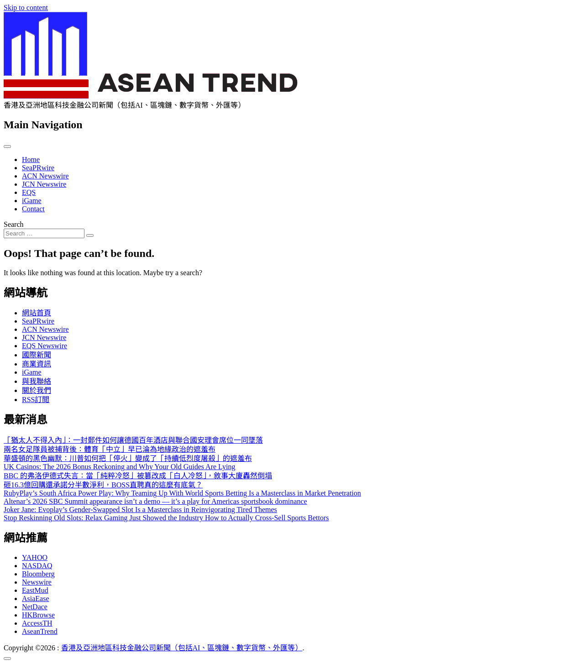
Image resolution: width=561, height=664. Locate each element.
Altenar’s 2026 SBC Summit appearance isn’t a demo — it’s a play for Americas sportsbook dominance (155, 501)
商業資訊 (36, 364)
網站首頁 (36, 313)
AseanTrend (40, 631)
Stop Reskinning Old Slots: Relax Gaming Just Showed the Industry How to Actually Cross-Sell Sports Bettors (166, 518)
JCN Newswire (44, 184)
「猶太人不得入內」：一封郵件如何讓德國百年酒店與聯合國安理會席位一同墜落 (133, 440)
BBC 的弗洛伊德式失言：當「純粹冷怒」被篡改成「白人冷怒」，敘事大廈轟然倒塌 (138, 476)
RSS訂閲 (35, 399)
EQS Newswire (44, 346)
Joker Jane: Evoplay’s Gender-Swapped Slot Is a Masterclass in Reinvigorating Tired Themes (140, 509)
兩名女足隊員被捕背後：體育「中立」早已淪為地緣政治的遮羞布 (109, 449)
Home (31, 159)
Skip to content (26, 7)
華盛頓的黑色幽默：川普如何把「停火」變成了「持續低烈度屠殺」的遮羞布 (128, 458)
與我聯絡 (36, 381)
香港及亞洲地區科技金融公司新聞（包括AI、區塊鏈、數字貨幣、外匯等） (182, 648)
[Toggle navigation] (7, 146)
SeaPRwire (38, 168)
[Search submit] (90, 235)
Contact (33, 209)
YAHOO (34, 557)
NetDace (34, 607)
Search (14, 224)
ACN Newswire (45, 176)
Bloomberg (38, 574)
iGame (32, 200)
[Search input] (44, 233)
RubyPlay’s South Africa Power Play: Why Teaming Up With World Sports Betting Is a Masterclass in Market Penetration (182, 493)
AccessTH (37, 623)
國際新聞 (36, 355)
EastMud (35, 590)
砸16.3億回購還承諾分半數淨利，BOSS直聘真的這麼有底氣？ (103, 485)
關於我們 (36, 390)
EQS (29, 192)
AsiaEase (35, 598)
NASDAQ (37, 566)
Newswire (37, 582)
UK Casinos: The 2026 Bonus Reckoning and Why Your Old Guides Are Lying (119, 467)
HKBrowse (38, 615)
